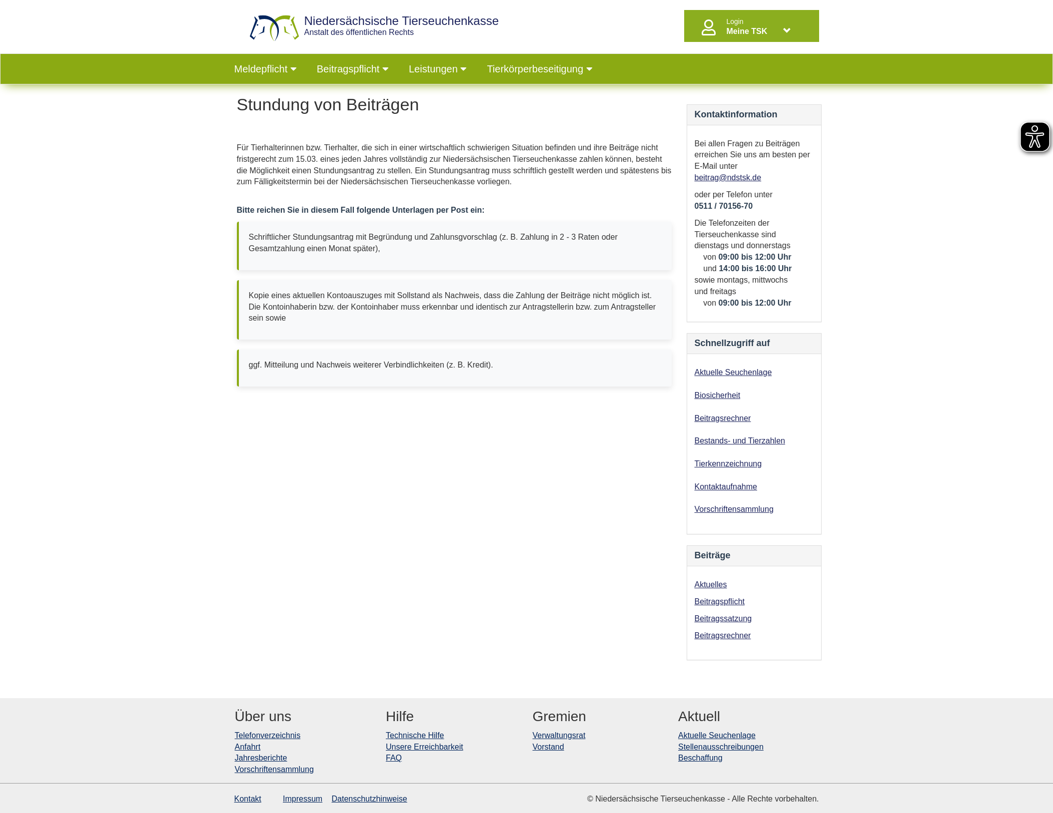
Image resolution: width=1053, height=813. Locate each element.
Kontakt (247, 799)
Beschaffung (700, 758)
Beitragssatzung (723, 618)
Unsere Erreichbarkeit (424, 747)
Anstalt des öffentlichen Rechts (401, 25)
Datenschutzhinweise (369, 799)
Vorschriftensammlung (734, 509)
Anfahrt (248, 747)
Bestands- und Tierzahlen (740, 440)
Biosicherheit (718, 395)
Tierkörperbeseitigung (539, 68)
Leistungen (438, 68)
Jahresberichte (261, 758)
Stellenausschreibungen (721, 747)
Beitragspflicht (353, 68)
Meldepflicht (265, 68)
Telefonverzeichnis (268, 735)
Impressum (302, 799)
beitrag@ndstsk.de (728, 177)
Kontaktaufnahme (726, 486)
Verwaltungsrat (559, 735)
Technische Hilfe (415, 735)
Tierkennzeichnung (728, 463)
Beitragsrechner (723, 418)
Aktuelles (711, 584)
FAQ (394, 758)
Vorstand (548, 747)
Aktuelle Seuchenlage (733, 372)
